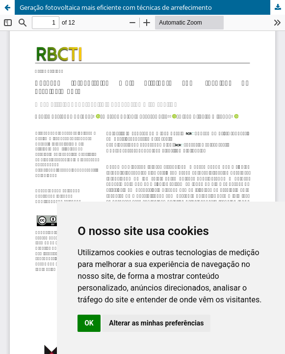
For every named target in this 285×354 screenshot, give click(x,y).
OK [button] (89, 323)
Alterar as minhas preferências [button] (156, 323)
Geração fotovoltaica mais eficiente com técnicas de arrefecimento (116, 7)
